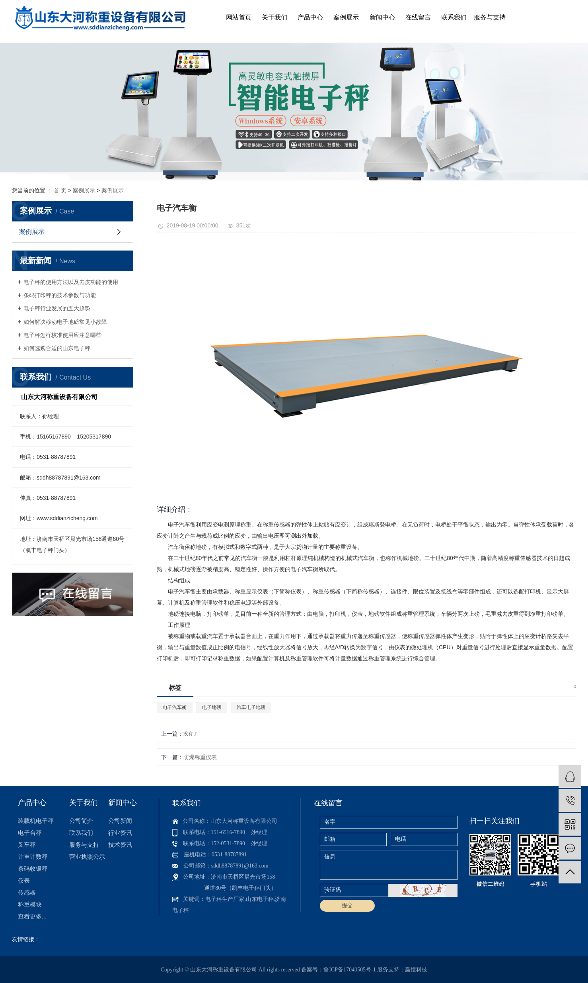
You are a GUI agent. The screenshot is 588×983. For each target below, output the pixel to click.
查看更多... (32, 916)
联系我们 (454, 17)
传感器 (27, 892)
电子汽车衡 (175, 707)
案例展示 (346, 17)
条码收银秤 (33, 868)
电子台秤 (30, 832)
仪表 (24, 880)
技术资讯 (120, 844)
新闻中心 (382, 17)
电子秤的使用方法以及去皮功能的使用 (70, 282)
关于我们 (274, 17)
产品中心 (310, 17)
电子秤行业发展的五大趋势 (56, 308)
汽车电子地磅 (251, 707)
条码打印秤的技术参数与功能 (59, 295)
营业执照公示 (87, 856)
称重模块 (30, 904)
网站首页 (238, 17)
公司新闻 (120, 820)
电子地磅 (211, 707)
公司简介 (81, 820)
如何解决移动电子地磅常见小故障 (65, 322)
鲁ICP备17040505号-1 (349, 970)
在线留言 (418, 17)
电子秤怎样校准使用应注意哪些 (62, 335)
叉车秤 (27, 844)
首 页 (60, 190)
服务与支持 (490, 17)
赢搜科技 (416, 970)
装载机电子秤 (36, 820)
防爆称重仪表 (200, 757)
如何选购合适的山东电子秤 (56, 348)
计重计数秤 (33, 856)
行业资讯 (120, 832)
